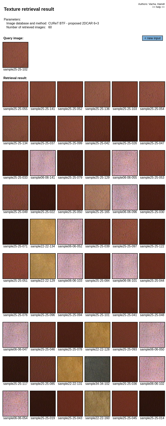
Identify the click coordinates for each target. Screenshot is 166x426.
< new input (153, 38)
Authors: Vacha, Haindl (151, 4)
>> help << (158, 6)
